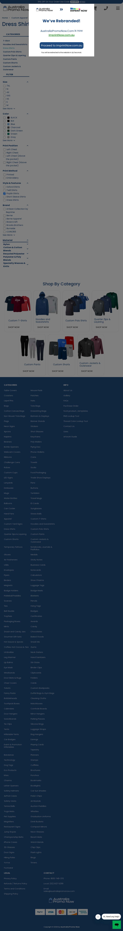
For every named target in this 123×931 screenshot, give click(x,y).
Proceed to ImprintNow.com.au (61, 45)
